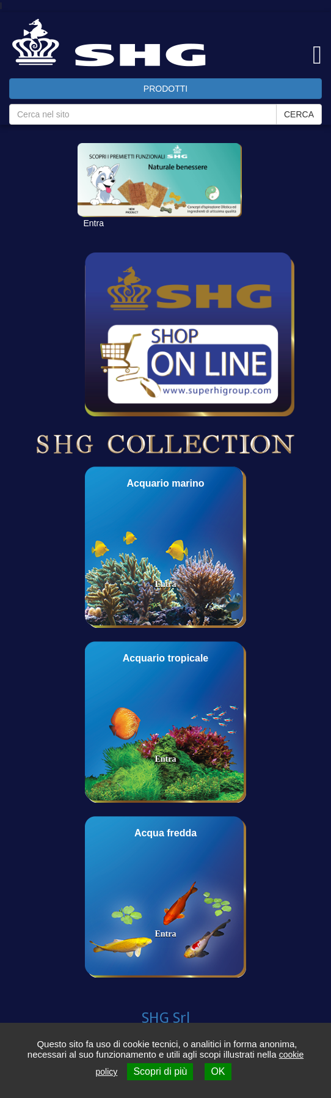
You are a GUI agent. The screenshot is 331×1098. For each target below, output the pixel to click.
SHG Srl (166, 1017)
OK (218, 1071)
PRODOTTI (165, 89)
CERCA (299, 114)
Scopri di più (160, 1071)
